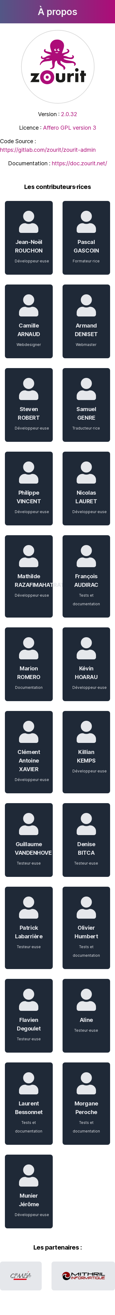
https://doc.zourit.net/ (79, 163)
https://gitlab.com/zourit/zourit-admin (48, 150)
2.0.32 (69, 114)
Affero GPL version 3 (69, 127)
